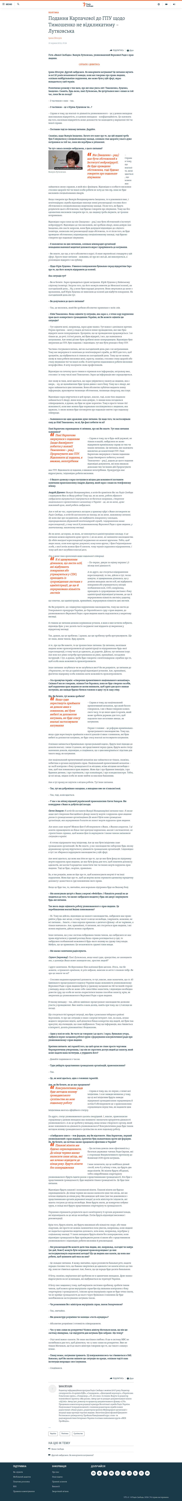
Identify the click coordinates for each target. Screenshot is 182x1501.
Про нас (55, 1472)
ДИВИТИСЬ (94, 65)
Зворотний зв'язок (60, 1492)
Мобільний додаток (22, 1477)
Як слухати (18, 1472)
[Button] (117, 50)
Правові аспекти (59, 1482)
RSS (15, 1487)
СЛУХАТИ (83, 65)
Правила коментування (24, 1492)
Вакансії (56, 1487)
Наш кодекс (57, 1477)
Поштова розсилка (21, 1482)
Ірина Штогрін (55, 38)
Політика (53, 13)
